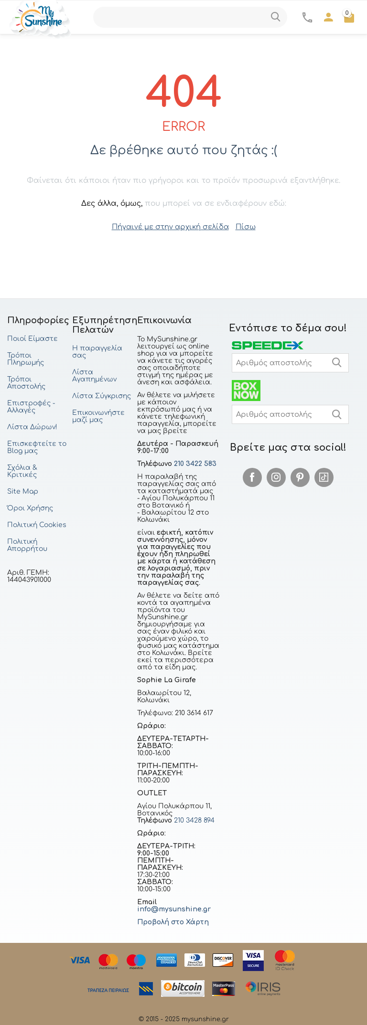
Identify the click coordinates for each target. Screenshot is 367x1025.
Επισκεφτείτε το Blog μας (36, 447)
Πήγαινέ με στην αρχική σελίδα (171, 226)
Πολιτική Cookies (36, 524)
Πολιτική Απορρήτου (27, 545)
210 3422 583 (195, 463)
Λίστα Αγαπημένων (94, 375)
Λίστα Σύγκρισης (101, 395)
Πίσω (241, 226)
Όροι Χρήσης (30, 507)
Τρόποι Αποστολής (26, 382)
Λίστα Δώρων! (32, 426)
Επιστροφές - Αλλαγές (31, 406)
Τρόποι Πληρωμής (25, 358)
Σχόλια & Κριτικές (22, 471)
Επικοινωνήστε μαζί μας (98, 416)
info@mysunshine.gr (174, 908)
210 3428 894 (193, 820)
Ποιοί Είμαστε (32, 338)
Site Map (22, 491)
